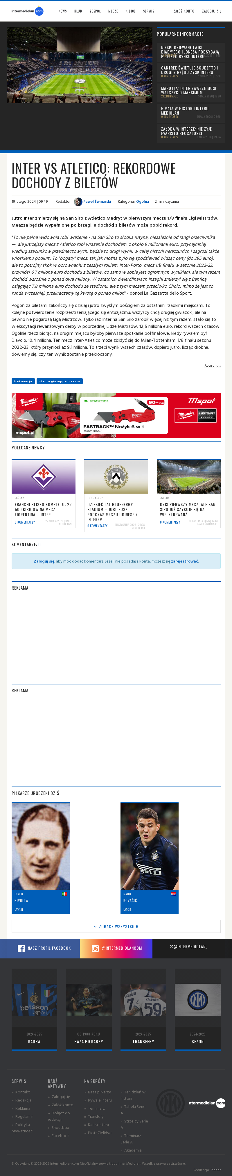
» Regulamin (22, 1116)
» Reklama (21, 1108)
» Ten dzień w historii (133, 1095)
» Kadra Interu (96, 1124)
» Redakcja (21, 1100)
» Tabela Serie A (133, 1109)
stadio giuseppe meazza (59, 381)
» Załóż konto (60, 1105)
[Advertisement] (116, 637)
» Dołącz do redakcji (59, 1116)
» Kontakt (21, 1092)
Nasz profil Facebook (43, 948)
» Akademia (131, 1150)
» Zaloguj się (59, 1096)
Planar (216, 1169)
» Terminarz (94, 1108)
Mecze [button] (113, 11)
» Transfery (94, 1116)
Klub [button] (78, 11)
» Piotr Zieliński (97, 1132)
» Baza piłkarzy (97, 1092)
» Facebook (59, 1135)
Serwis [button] (148, 11)
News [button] (63, 11)
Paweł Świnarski (92, 201)
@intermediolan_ (188, 946)
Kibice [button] (131, 11)
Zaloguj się (211, 11)
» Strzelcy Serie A (134, 1124)
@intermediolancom (116, 948)
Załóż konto (184, 11)
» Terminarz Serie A (131, 1138)
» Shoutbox (58, 1127)
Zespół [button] (95, 11)
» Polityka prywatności (22, 1127)
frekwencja (23, 381)
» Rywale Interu (98, 1100)
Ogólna (142, 201)
